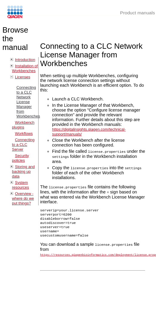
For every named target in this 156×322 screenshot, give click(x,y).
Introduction (25, 59)
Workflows (24, 133)
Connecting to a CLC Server (23, 145)
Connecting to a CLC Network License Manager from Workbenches (28, 101)
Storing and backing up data (23, 171)
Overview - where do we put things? (23, 198)
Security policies (20, 158)
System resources (20, 185)
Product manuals (137, 12)
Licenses (22, 77)
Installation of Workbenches (25, 68)
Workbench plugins (23, 124)
